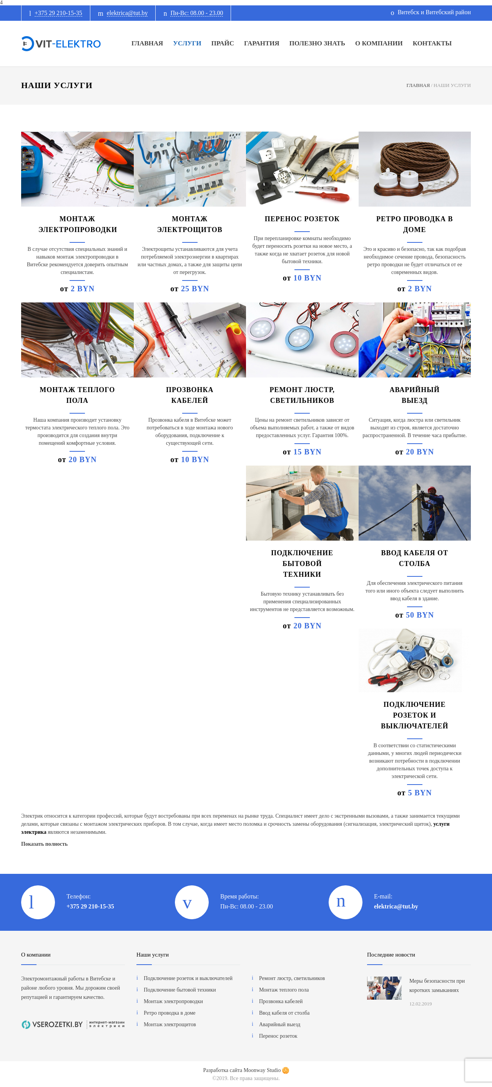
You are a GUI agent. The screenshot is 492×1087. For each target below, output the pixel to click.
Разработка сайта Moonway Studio (246, 1070)
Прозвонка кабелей (281, 1001)
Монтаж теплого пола (284, 990)
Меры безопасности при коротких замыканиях (437, 985)
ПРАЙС (222, 43)
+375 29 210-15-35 (58, 13)
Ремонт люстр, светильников (292, 978)
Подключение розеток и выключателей (415, 715)
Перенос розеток (302, 219)
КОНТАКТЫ (432, 43)
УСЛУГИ (187, 43)
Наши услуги (152, 955)
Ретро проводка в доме (170, 1013)
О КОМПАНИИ (379, 43)
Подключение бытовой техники (302, 563)
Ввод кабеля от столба (284, 1013)
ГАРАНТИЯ (261, 43)
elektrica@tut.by (127, 13)
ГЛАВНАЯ (147, 43)
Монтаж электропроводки (173, 1001)
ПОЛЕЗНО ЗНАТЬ (317, 43)
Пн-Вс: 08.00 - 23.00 (196, 13)
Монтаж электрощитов (170, 1024)
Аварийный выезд (279, 1024)
